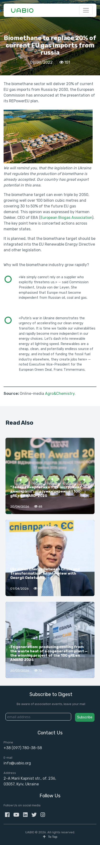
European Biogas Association (66, 217)
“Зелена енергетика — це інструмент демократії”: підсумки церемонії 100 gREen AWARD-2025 (46, 491)
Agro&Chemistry (60, 393)
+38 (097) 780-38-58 (23, 748)
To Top (50, 837)
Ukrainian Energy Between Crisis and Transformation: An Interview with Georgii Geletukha (45, 573)
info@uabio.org (17, 763)
